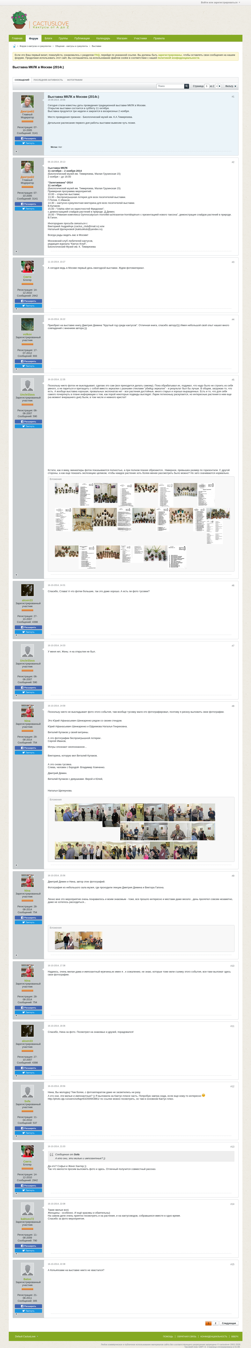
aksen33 (27, 600)
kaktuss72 (27, 1218)
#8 (233, 706)
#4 (233, 319)
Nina (27, 720)
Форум (33, 38)
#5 (233, 379)
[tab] (22, 79)
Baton (27, 1279)
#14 (232, 1204)
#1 (233, 96)
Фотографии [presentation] (74, 80)
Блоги (48, 38)
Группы (63, 38)
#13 (232, 1146)
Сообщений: (24, 133)
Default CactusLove (26, 1336)
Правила (159, 38)
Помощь (168, 1336)
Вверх (234, 1336)
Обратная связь (186, 1336)
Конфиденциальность (213, 1336)
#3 (233, 262)
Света (27, 276)
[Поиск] (172, 86)
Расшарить (28, 138)
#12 (232, 1086)
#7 (233, 645)
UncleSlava (27, 394)
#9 (233, 875)
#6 (233, 585)
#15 (232, 1264)
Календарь (103, 38)
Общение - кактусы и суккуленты (71, 46)
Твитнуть (28, 143)
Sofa (27, 1101)
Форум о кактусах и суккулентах (35, 46)
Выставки (96, 46)
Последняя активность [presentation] (48, 80)
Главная (17, 38)
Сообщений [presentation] (22, 80)
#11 (232, 1026)
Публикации (82, 38)
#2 (233, 162)
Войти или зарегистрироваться (220, 2)
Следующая (229, 1323)
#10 (232, 966)
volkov (27, 334)
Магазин (122, 38)
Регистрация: (25, 127)
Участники (140, 38)
